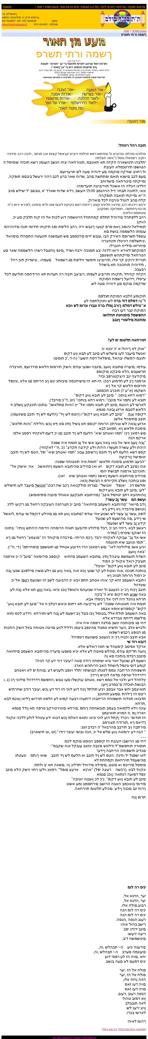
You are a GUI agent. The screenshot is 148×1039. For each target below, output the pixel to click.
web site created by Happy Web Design (74, 1037)
